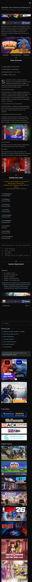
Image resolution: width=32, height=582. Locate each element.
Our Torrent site (7, 347)
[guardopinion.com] (14, 414)
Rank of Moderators (8, 336)
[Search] (16, 323)
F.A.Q (24, 188)
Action (22, 9)
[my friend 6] (14, 430)
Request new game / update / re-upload (13, 331)
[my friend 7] (14, 437)
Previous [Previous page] (6, 305)
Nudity (28, 9)
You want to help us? (8, 339)
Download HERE (5, 195)
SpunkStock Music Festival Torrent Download (16, 288)
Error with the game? (8, 344)
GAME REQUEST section (9, 354)
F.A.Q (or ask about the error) (11, 334)
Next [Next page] (27, 305)
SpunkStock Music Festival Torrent (18, 286)
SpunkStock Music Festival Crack (11, 282)
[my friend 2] (14, 420)
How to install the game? (9, 341)
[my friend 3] (14, 425)
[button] (30, 3)
